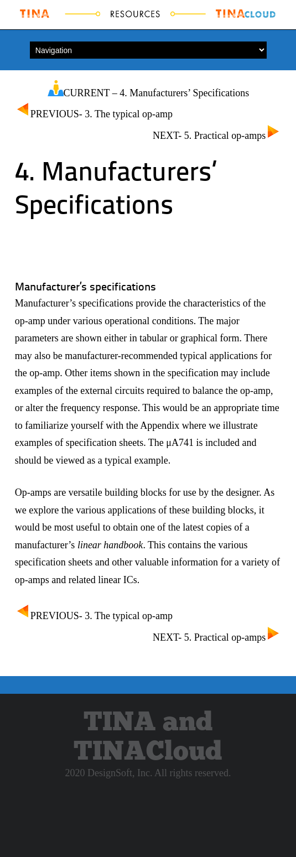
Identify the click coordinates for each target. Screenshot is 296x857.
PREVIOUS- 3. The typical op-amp (94, 114)
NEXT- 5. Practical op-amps (217, 135)
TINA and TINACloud (148, 737)
